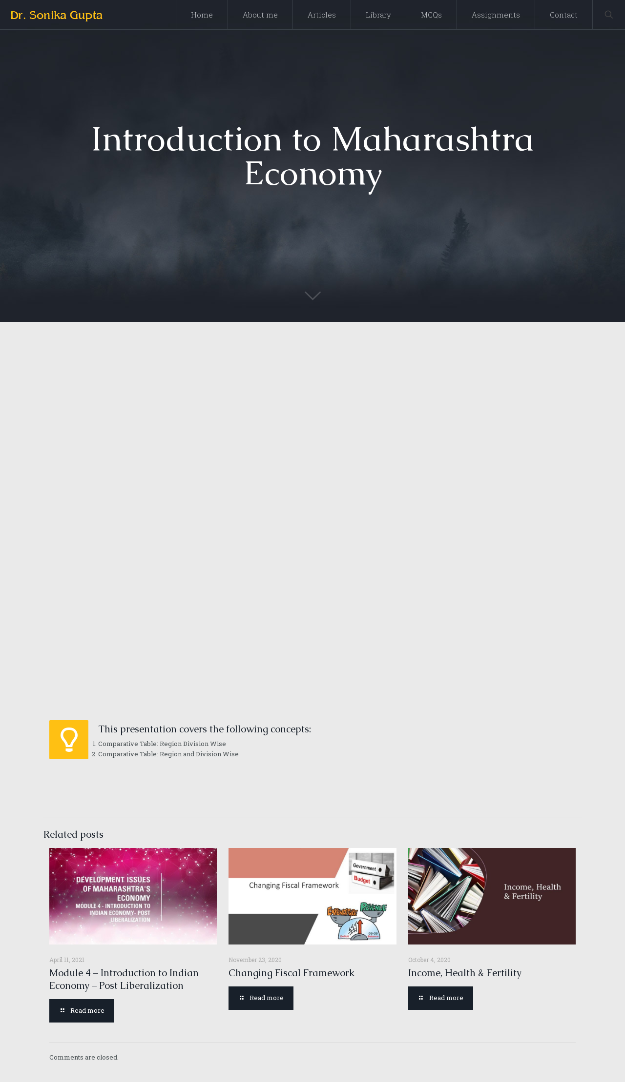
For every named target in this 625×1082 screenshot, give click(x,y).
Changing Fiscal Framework (291, 972)
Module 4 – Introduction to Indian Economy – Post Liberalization (124, 979)
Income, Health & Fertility (464, 972)
